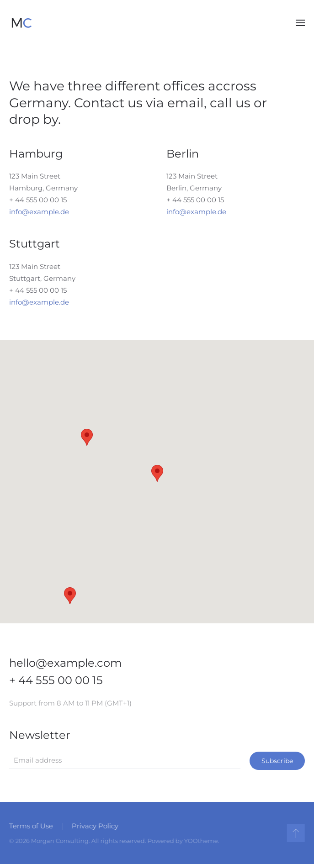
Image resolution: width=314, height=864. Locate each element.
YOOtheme (200, 840)
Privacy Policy (94, 826)
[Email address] (124, 760)
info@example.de (39, 211)
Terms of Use (30, 826)
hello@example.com (65, 662)
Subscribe (277, 761)
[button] (300, 23)
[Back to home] (21, 23)
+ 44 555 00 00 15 (38, 199)
